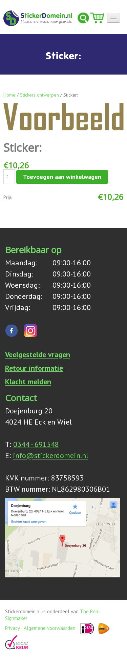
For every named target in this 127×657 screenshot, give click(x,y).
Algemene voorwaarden (50, 627)
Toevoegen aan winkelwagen (62, 177)
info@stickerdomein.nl (50, 455)
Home (9, 95)
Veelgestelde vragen (37, 354)
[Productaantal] (9, 176)
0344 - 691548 (36, 444)
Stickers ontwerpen (39, 95)
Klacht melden (28, 381)
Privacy (12, 627)
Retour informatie (34, 368)
